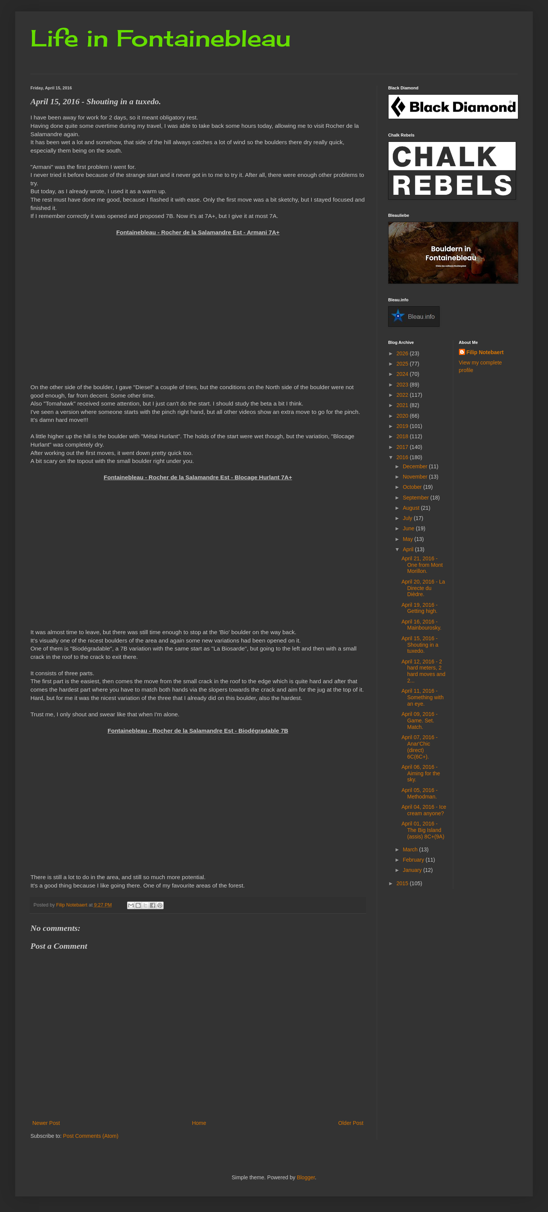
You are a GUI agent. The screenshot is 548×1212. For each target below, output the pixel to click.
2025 (403, 364)
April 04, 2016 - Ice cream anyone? (423, 810)
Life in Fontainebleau (160, 38)
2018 (403, 436)
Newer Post (46, 1123)
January (413, 870)
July (408, 518)
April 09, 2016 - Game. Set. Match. (419, 720)
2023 (403, 385)
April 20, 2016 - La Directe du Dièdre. (423, 588)
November (416, 477)
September (416, 498)
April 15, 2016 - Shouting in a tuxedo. (419, 644)
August (412, 508)
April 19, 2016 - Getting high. (419, 608)
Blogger (306, 1177)
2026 (403, 353)
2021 (403, 405)
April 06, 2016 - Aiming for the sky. (420, 773)
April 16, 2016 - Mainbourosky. (421, 625)
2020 (403, 416)
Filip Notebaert (485, 352)
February (414, 860)
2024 (403, 374)
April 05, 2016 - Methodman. (419, 793)
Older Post (350, 1123)
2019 (403, 426)
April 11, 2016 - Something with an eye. (422, 697)
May (408, 539)
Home (199, 1123)
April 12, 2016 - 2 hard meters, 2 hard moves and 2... (423, 671)
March (411, 849)
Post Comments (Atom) (90, 1136)
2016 (403, 457)
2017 (403, 447)
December (416, 466)
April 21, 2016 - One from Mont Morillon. (422, 564)
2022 (403, 395)
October (413, 487)
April (409, 549)
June (409, 528)
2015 (403, 883)
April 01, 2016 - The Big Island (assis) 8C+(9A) (422, 830)
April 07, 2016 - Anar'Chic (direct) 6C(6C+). (419, 746)
